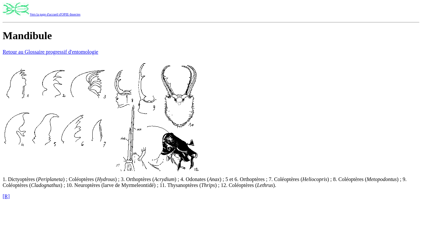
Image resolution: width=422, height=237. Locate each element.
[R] (6, 196)
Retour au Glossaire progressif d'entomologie (50, 52)
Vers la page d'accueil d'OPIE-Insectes (55, 14)
